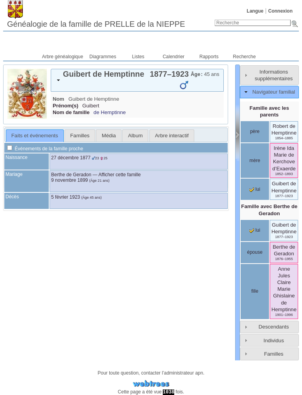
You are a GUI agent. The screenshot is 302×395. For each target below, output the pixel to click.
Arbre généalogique (62, 56)
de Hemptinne (110, 112)
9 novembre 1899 (69, 180)
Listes (138, 56)
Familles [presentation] (80, 135)
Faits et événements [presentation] (34, 135)
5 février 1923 (65, 197)
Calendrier (173, 56)
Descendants (274, 327)
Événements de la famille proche (45, 148)
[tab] (137, 80)
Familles (273, 354)
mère (254, 160)
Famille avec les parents (269, 111)
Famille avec (269, 209)
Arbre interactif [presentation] (172, 135)
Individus (273, 340)
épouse (254, 252)
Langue (255, 11)
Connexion (280, 11)
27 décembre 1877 (70, 158)
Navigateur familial (273, 92)
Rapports (209, 56)
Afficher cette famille (119, 174)
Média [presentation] (109, 135)
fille (254, 291)
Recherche (244, 56)
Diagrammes (102, 56)
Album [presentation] (135, 135)
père (255, 131)
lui (254, 189)
